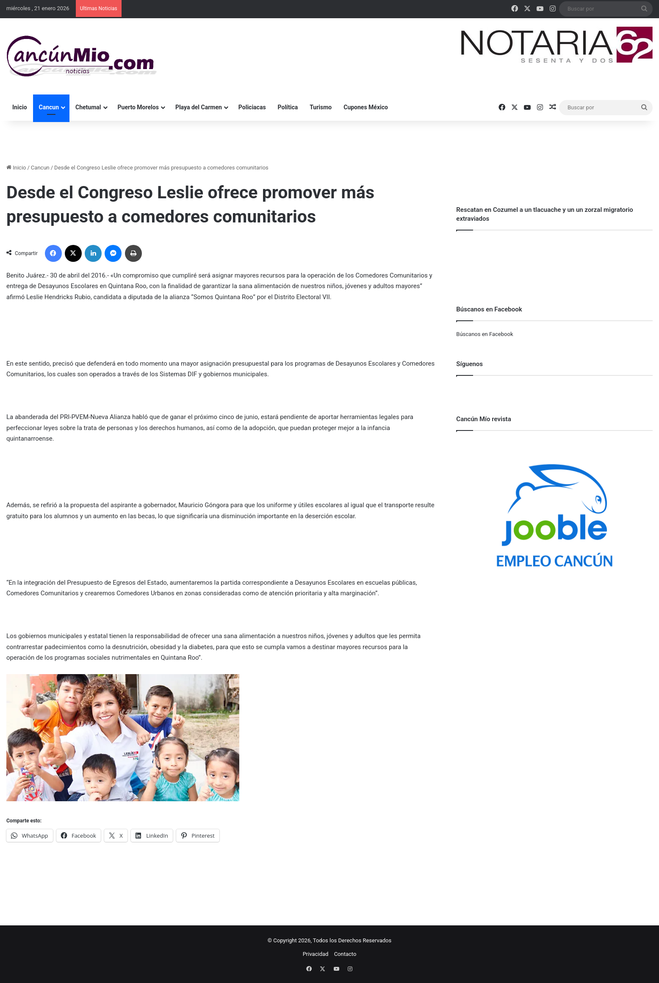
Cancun (49, 107)
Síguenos (469, 364)
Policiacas (252, 107)
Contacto (345, 954)
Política (288, 107)
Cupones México (365, 107)
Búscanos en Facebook (484, 334)
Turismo (321, 107)
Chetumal (88, 107)
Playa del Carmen (198, 107)
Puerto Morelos (138, 107)
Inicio (19, 107)
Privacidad (316, 954)
